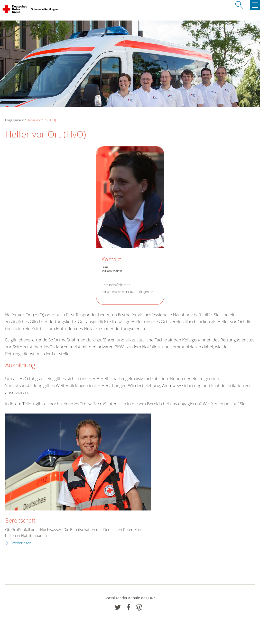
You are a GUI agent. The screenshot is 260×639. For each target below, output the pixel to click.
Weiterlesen (22, 542)
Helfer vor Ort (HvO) (41, 120)
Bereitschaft (20, 520)
